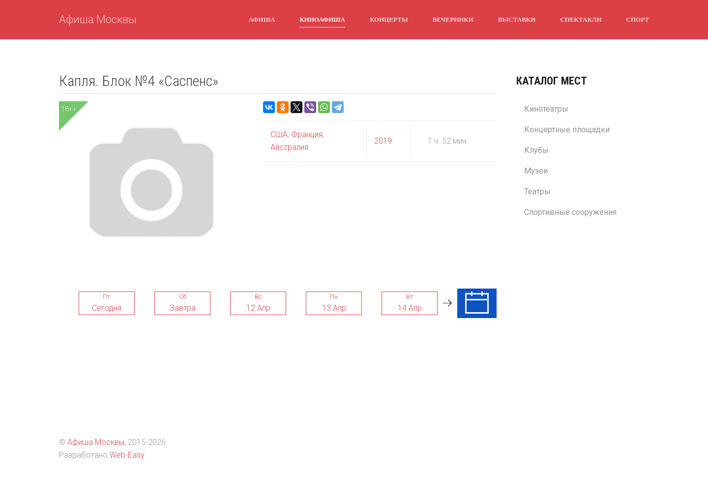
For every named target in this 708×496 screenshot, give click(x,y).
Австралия (289, 147)
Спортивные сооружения (570, 212)
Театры (537, 191)
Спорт (637, 19)
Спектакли (580, 19)
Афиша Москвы (98, 19)
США (279, 134)
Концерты (389, 19)
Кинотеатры (546, 109)
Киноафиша (322, 19)
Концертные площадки (567, 129)
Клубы (536, 150)
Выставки (516, 19)
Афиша (262, 19)
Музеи (536, 170)
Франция (306, 134)
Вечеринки (453, 19)
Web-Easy (127, 455)
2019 (383, 141)
